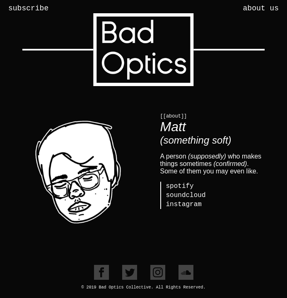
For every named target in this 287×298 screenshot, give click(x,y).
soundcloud (186, 195)
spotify (180, 186)
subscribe (28, 8)
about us (261, 8)
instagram (184, 204)
